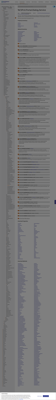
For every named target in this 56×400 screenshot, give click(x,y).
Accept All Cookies (45, 397)
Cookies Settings (39, 397)
